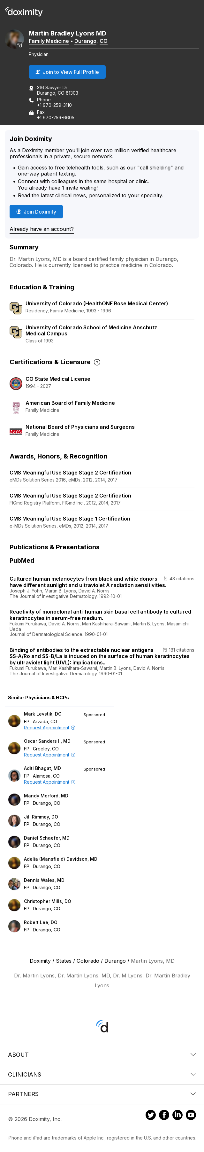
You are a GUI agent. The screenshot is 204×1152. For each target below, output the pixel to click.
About (102, 1054)
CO (104, 41)
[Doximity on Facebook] (164, 1116)
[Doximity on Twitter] (151, 1116)
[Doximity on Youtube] (191, 1116)
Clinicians (102, 1074)
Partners (102, 1094)
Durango (85, 41)
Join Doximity (36, 211)
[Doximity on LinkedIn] (177, 1116)
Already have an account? (42, 229)
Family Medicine (49, 41)
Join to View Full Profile (67, 72)
